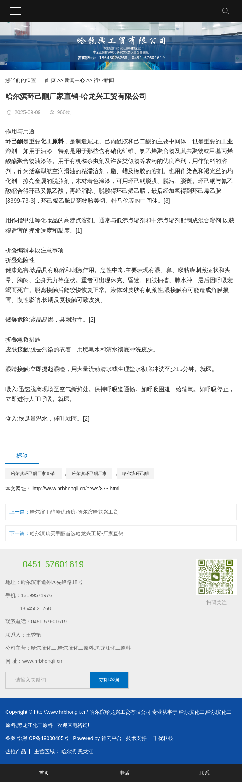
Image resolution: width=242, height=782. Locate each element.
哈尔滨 (69, 751)
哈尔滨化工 (191, 712)
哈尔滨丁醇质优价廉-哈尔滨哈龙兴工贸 (74, 512)
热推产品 (15, 751)
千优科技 (163, 738)
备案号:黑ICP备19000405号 (37, 738)
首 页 (50, 80)
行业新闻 (104, 80)
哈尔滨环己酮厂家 (89, 473)
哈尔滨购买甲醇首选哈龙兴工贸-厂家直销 (77, 533)
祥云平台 (111, 738)
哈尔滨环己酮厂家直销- (33, 473)
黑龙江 (85, 751)
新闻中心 (75, 80)
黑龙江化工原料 (35, 725)
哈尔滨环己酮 (135, 473)
